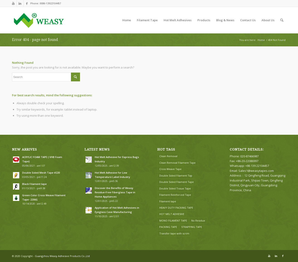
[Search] (281, 20)
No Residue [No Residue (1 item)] (198, 220)
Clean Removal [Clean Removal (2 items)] (168, 156)
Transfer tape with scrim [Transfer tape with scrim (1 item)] (174, 233)
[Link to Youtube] (13, 3)
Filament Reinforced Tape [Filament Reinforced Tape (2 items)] (175, 194)
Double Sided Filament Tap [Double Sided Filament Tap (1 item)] (175, 175)
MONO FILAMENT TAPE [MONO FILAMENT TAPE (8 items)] (173, 220)
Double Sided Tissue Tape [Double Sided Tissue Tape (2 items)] (175, 188)
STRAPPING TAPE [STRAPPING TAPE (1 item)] (191, 227)
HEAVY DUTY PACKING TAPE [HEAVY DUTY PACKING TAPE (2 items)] (176, 207)
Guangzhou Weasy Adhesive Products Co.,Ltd (62, 256)
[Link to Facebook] (27, 3)
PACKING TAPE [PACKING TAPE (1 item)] (168, 227)
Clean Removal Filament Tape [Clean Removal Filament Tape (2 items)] (177, 162)
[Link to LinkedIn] (20, 3)
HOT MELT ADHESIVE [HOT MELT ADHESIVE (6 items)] (171, 214)
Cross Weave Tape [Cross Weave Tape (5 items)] (170, 169)
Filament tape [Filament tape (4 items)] (167, 201)
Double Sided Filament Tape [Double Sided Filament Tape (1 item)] (176, 182)
